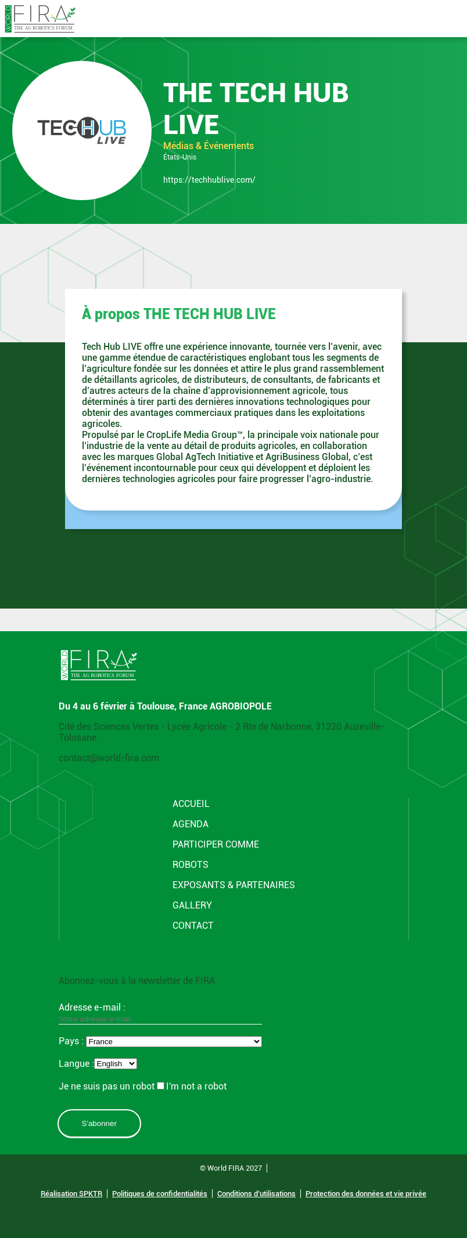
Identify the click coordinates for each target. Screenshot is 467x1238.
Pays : (72, 1041)
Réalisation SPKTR (71, 1193)
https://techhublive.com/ (209, 179)
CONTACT (193, 925)
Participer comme (216, 844)
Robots (191, 864)
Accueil (191, 803)
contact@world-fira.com (109, 757)
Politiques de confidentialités (159, 1193)
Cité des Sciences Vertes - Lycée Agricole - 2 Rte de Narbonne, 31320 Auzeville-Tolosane (222, 732)
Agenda (191, 824)
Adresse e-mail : (160, 1013)
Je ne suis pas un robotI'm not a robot (143, 1086)
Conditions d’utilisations (256, 1193)
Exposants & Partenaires (234, 885)
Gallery (192, 905)
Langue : (76, 1063)
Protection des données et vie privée (366, 1193)
